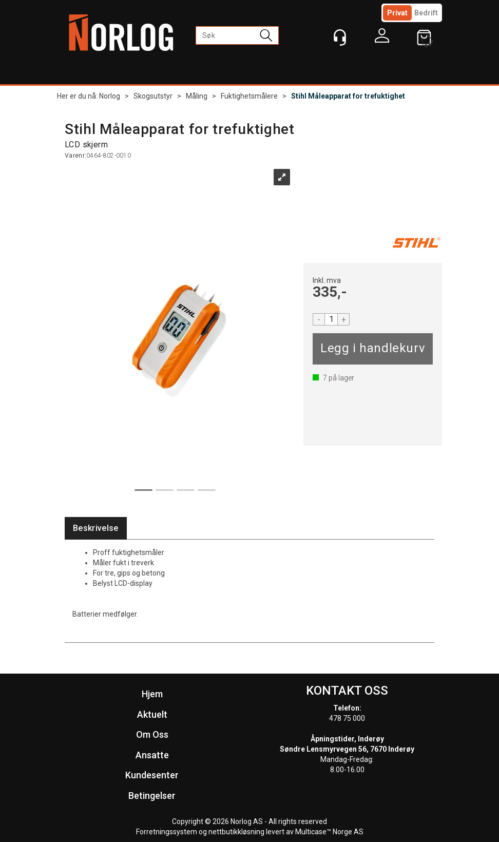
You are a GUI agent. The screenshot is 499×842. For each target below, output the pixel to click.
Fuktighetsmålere (249, 96)
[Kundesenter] (339, 37)
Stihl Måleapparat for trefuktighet (348, 96)
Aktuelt (152, 714)
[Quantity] (331, 319)
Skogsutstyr (152, 96)
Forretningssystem (166, 832)
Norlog (109, 96)
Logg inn (382, 38)
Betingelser (152, 795)
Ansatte (152, 755)
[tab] (96, 528)
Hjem (152, 693)
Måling (196, 96)
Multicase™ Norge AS (329, 832)
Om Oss (152, 734)
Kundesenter (152, 775)
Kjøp (373, 349)
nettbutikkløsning (236, 832)
